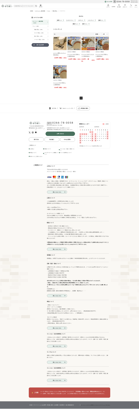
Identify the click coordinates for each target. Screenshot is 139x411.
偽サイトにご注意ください (36, 156)
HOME (31, 10)
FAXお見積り (67, 139)
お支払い (32, 148)
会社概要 (56, 405)
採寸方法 (36, 139)
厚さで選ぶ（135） (38, 36)
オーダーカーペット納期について (51, 153)
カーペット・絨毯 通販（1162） (38, 22)
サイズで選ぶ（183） (39, 32)
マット (48, 10)
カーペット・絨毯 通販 (40, 10)
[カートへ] (131, 6)
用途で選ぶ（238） (38, 29)
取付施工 (51, 139)
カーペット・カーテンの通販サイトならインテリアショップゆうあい (95, 405)
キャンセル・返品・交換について (67, 149)
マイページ (36, 405)
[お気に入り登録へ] (125, 6)
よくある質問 (43, 405)
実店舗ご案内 (83, 108)
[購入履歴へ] (119, 6)
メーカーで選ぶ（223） (39, 39)
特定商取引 (62, 405)
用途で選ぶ (55, 10)
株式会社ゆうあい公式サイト (36, 128)
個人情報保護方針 (70, 405)
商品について (33, 152)
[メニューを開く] (136, 6)
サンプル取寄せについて (66, 152)
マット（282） (36, 26)
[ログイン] (108, 6)
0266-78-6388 (58, 125)
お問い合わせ (60, 133)
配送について (48, 148)
